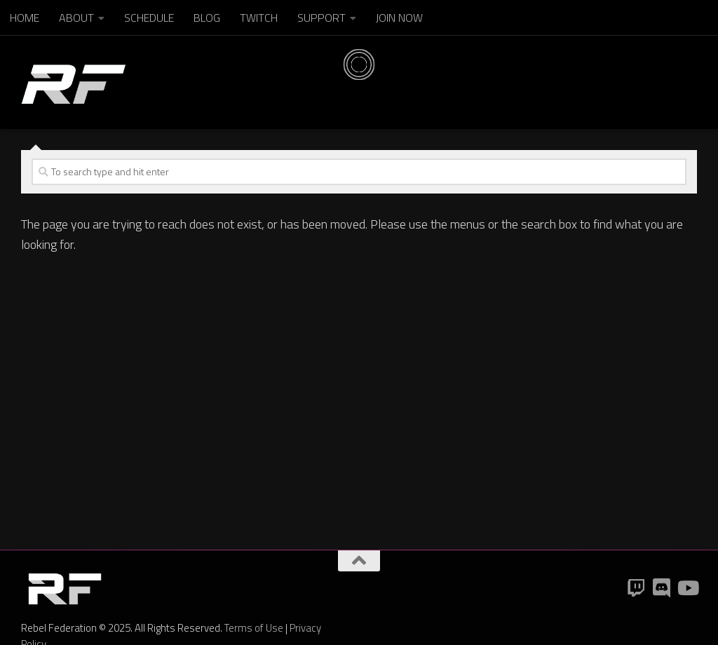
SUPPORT (321, 17)
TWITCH (259, 17)
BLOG (207, 17)
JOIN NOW (399, 17)
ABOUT (76, 17)
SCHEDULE (149, 17)
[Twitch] (636, 588)
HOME (24, 17)
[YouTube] (687, 588)
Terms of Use (253, 628)
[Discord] (662, 588)
